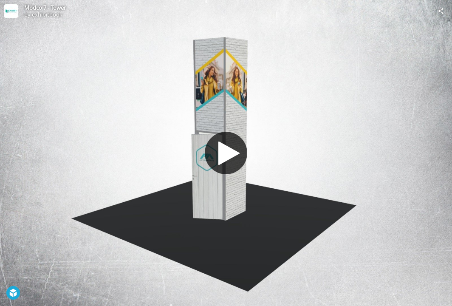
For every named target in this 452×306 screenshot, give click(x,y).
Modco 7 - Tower (45, 7)
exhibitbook (47, 14)
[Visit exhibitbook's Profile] (11, 11)
